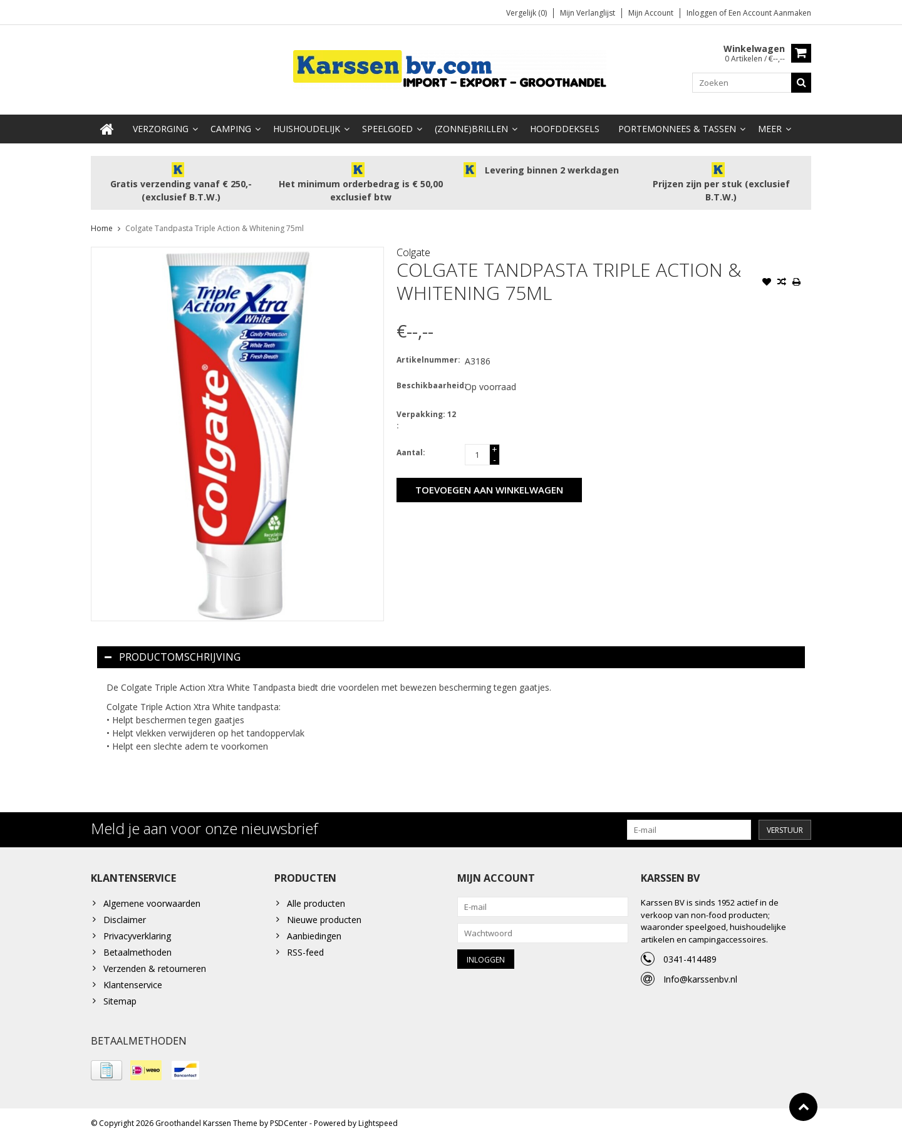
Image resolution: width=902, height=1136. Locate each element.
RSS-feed (305, 949)
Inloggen (703, 13)
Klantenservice (132, 982)
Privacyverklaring (137, 933)
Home (102, 225)
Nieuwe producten (324, 916)
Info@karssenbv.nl (700, 976)
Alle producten (316, 900)
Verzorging (161, 126)
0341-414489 (690, 956)
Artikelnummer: (428, 356)
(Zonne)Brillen (471, 126)
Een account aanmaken (769, 13)
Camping (230, 126)
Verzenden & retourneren (154, 965)
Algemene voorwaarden (151, 900)
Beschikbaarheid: (428, 382)
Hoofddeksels (564, 126)
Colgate (413, 249)
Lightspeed (378, 1120)
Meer (770, 126)
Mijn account (650, 13)
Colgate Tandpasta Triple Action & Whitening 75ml (214, 225)
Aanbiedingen (314, 933)
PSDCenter (289, 1120)
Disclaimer (124, 916)
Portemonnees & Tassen (677, 126)
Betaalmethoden (137, 949)
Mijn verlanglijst (587, 13)
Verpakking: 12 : (426, 417)
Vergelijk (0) (526, 13)
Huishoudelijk (306, 126)
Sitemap (120, 998)
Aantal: (411, 449)
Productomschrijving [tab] (173, 654)
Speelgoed (387, 126)
